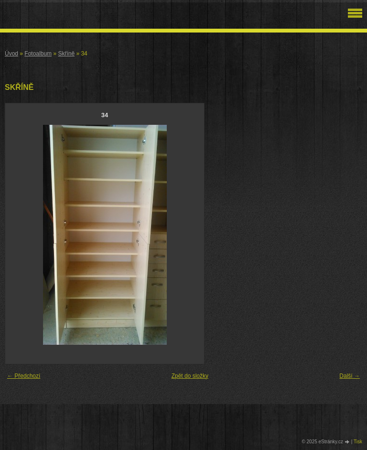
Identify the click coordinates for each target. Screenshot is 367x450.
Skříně (66, 53)
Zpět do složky (190, 376)
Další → (349, 376)
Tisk (358, 441)
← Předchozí (23, 376)
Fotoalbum (38, 53)
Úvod (11, 53)
